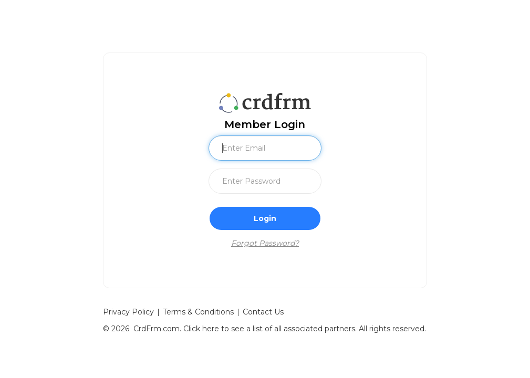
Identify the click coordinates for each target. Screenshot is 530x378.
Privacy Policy (128, 312)
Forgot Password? (265, 243)
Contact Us (263, 312)
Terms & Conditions (198, 312)
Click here (201, 328)
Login (265, 218)
